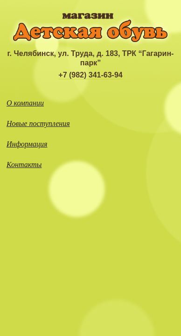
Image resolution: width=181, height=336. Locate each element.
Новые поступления (38, 123)
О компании (25, 103)
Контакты (24, 164)
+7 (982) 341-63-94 (90, 75)
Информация (27, 144)
